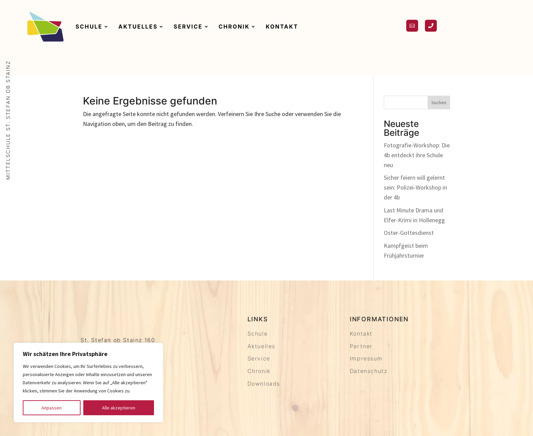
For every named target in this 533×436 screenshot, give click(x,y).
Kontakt (282, 26)
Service (188, 26)
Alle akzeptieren (118, 408)
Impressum (366, 358)
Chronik (234, 26)
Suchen (438, 102)
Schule (88, 26)
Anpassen (51, 408)
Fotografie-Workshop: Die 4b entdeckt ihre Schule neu (417, 155)
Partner (361, 346)
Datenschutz (369, 371)
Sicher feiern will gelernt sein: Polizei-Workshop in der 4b (415, 187)
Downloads (263, 383)
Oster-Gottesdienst (409, 233)
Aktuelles (137, 26)
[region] (88, 382)
